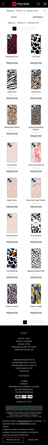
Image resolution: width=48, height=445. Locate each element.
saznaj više (33, 440)
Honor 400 (24, 371)
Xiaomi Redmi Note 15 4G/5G (24, 363)
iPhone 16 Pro (24, 344)
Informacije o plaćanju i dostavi (24, 387)
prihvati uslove (13, 440)
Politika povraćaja (24, 392)
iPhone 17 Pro (24, 338)
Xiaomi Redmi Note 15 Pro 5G (24, 365)
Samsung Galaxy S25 (24, 350)
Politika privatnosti (24, 389)
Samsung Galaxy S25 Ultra (24, 347)
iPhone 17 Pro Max (24, 341)
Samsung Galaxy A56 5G (24, 360)
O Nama (24, 381)
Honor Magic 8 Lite (24, 368)
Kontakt (24, 384)
